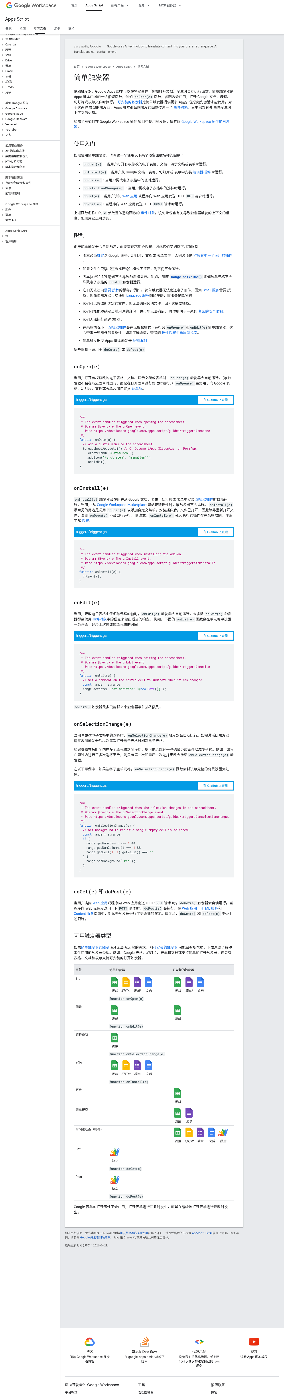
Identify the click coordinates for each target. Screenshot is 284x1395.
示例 (57, 29)
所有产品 (117, 5)
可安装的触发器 (129, 102)
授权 (115, 290)
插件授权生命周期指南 (179, 333)
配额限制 (140, 341)
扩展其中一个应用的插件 (212, 255)
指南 (23, 29)
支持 (71, 29)
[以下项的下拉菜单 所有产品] (129, 5)
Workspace (35, 5)
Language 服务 (137, 295)
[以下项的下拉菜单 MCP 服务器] (181, 5)
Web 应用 (129, 196)
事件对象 (181, 107)
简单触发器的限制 (95, 947)
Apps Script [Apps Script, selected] (94, 5)
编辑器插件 (202, 172)
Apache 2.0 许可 (202, 1233)
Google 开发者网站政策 (95, 1237)
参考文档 (143, 66)
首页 (74, 5)
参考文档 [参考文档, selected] (40, 29)
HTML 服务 (209, 908)
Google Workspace (97, 66)
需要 (108, 290)
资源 (141, 5)
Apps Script (17, 19)
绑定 (100, 255)
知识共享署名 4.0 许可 (134, 1233)
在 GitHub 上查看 (215, 400)
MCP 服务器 (167, 5)
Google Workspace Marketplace (122, 505)
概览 (8, 29)
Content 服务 (84, 914)
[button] (29, 39)
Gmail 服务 (211, 290)
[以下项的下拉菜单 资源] (149, 5)
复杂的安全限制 (210, 311)
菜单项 (137, 389)
